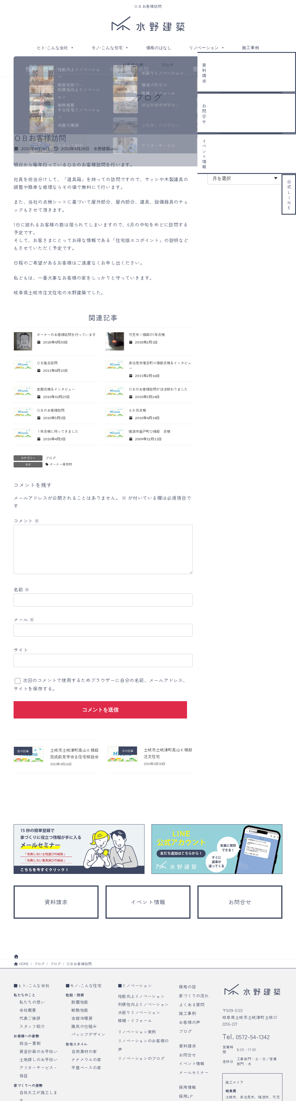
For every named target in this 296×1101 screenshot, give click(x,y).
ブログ (167, 65)
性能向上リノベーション (141, 1022)
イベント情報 (191, 1089)
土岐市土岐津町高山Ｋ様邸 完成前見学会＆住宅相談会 (74, 775)
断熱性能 (79, 1036)
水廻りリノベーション (139, 1038)
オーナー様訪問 (63, 473)
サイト (21, 668)
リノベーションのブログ (141, 1084)
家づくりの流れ (194, 1021)
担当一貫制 (30, 1069)
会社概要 (27, 1036)
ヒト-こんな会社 (55, 47)
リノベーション (207, 47)
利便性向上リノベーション (143, 1030)
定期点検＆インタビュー (60, 391)
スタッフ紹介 (32, 1052)
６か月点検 (139, 418)
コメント (26, 529)
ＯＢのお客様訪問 (54, 418)
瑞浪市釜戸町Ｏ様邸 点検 (154, 440)
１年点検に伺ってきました (62, 440)
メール (24, 637)
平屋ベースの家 (86, 1093)
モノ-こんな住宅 (110, 47)
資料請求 (187, 1072)
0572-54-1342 (257, 1062)
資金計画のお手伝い (38, 1077)
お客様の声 (133, 65)
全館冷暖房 (82, 1044)
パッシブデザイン (88, 1060)
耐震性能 (79, 1028)
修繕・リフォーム (135, 1046)
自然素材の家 (84, 1077)
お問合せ (187, 1081)
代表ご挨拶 (30, 1044)
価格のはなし (159, 47)
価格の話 (187, 1012)
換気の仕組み (84, 1052)
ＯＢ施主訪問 (49, 363)
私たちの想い (32, 1028)
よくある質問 (191, 1030)
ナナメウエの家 (86, 1085)
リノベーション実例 (137, 1058)
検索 (270, 144)
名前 (21, 607)
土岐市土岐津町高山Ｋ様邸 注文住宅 (168, 771)
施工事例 (250, 47)
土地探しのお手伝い (38, 1085)
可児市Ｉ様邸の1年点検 (151, 335)
